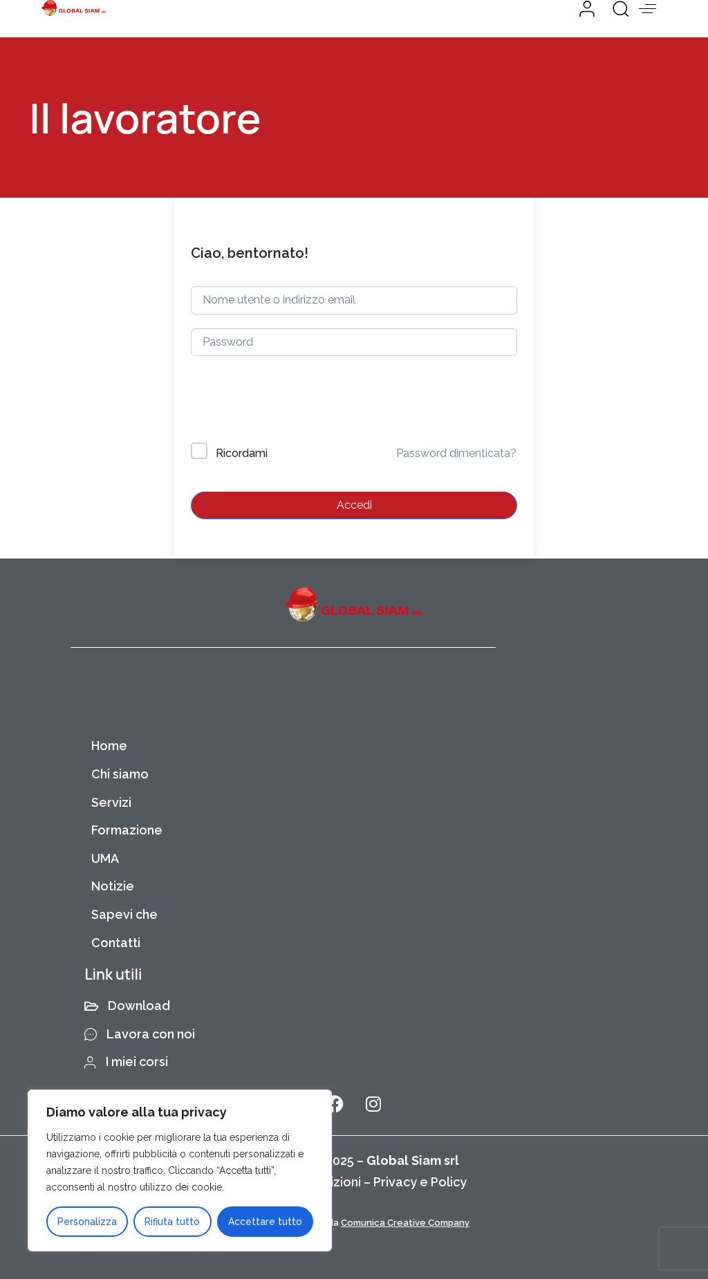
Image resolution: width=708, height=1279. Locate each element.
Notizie (112, 886)
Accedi (354, 505)
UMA (105, 858)
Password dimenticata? (456, 453)
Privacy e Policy (420, 1182)
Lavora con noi (139, 1034)
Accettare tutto (265, 1221)
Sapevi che (124, 914)
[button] (615, 8)
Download (127, 1005)
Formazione (126, 830)
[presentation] (284, 402)
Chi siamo (120, 774)
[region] (180, 1170)
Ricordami (242, 453)
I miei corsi (126, 1061)
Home (109, 745)
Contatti (115, 942)
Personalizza (87, 1221)
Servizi (111, 802)
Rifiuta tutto (172, 1221)
